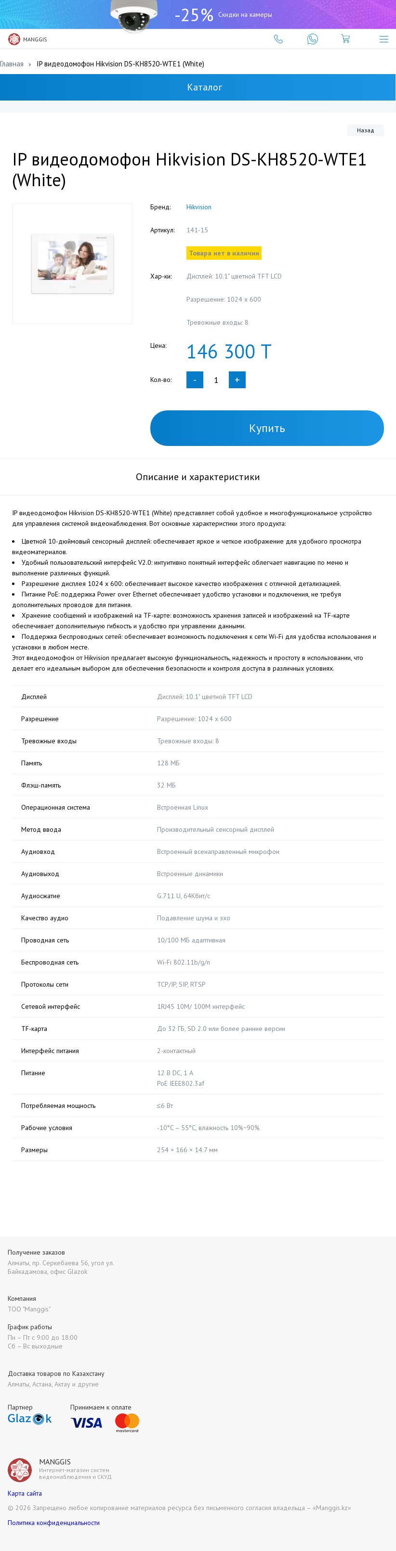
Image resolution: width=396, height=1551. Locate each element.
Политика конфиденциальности (54, 1522)
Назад (365, 130)
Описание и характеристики (198, 476)
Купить (267, 427)
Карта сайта (25, 1493)
